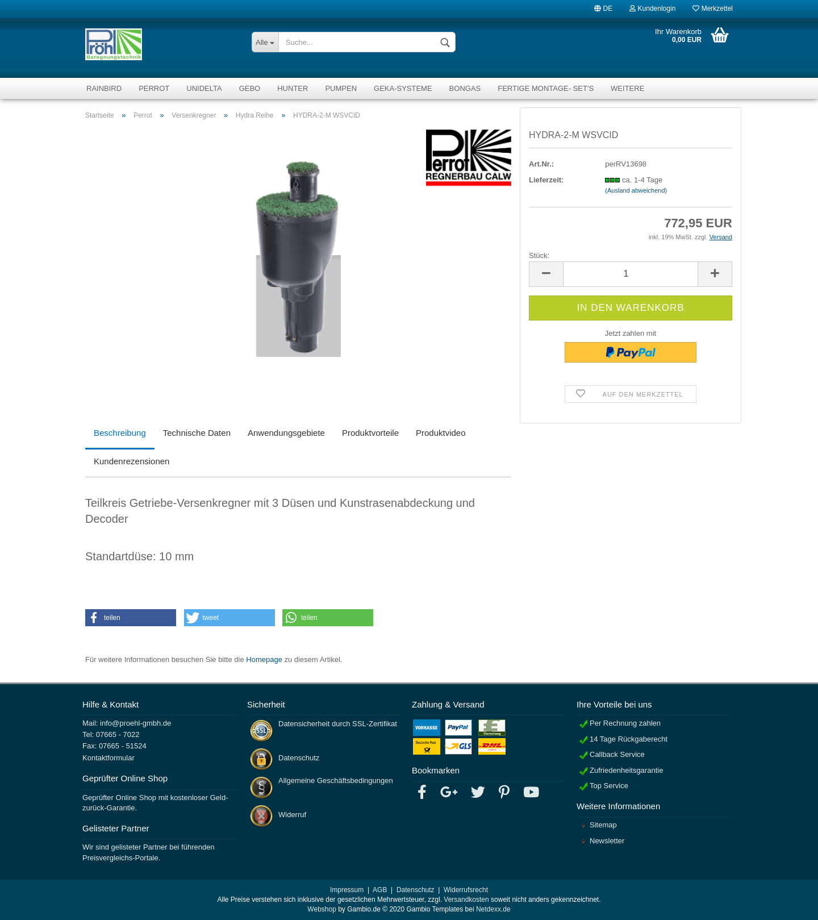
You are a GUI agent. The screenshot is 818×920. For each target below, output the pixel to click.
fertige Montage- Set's (546, 88)
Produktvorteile (370, 433)
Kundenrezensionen (131, 461)
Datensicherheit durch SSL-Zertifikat (337, 723)
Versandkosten (466, 900)
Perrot (154, 88)
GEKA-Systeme (403, 88)
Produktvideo (441, 433)
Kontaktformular (108, 758)
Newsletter (607, 840)
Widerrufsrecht (466, 890)
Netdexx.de (493, 909)
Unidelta (204, 88)
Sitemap (603, 825)
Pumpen (341, 88)
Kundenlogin (652, 8)
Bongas (465, 88)
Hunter (292, 88)
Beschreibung (120, 433)
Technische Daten (197, 433)
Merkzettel (712, 8)
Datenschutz (298, 758)
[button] (130, 617)
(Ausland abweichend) (636, 190)
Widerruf (292, 814)
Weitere (627, 88)
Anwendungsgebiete (286, 433)
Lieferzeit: (546, 180)
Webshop (321, 909)
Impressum (347, 890)
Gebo (250, 88)
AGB (380, 890)
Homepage (264, 659)
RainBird (104, 88)
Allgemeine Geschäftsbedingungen (335, 780)
